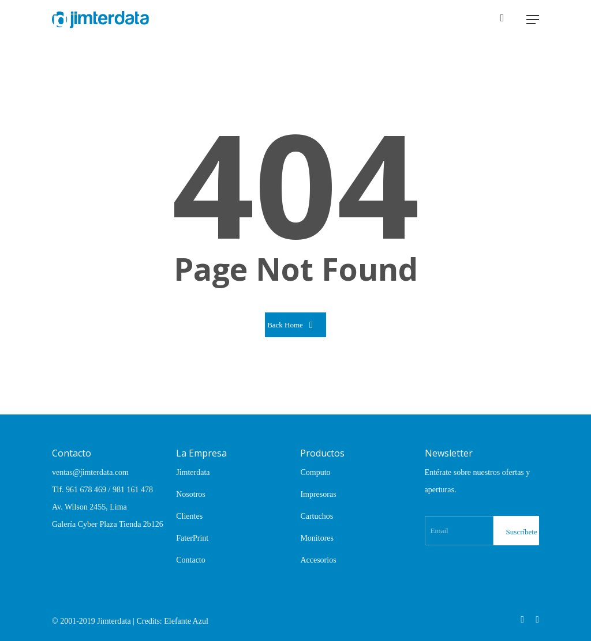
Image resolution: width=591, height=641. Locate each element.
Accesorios (318, 560)
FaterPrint (192, 538)
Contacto (190, 560)
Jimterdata (193, 472)
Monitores (317, 538)
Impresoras (318, 494)
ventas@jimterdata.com (90, 472)
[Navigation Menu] (532, 19)
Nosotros (190, 494)
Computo (315, 472)
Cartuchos (316, 516)
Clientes (189, 516)
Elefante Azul (186, 621)
